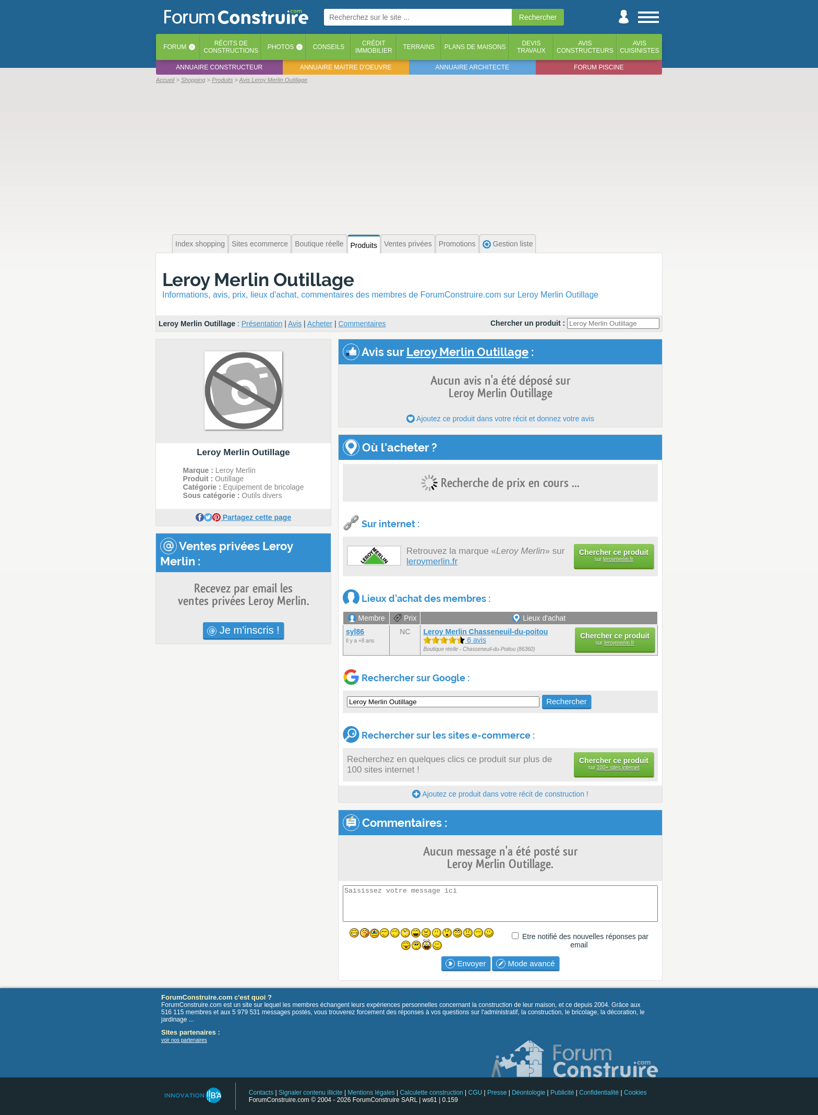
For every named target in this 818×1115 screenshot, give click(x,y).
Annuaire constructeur (219, 67)
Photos (281, 47)
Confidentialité (599, 1092)
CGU (475, 1092)
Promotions (457, 244)
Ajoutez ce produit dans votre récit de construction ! (500, 794)
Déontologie (528, 1092)
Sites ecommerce (260, 244)
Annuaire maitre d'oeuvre (346, 67)
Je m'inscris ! (243, 630)
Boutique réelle (319, 244)
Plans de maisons (475, 47)
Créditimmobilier (373, 47)
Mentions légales (371, 1092)
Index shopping (200, 244)
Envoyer (466, 963)
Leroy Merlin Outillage (258, 279)
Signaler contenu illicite (311, 1092)
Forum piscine (598, 67)
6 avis (454, 640)
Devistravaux (531, 47)
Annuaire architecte (472, 67)
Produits (364, 245)
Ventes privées (408, 244)
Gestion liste (508, 244)
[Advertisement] (409, 158)
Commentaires (362, 323)
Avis (295, 323)
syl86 (355, 631)
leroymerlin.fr (432, 561)
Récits (230, 47)
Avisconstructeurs (585, 47)
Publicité (562, 1092)
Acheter (319, 323)
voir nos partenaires (184, 1040)
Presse (497, 1092)
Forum (174, 47)
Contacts (261, 1092)
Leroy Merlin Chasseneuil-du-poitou (485, 631)
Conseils (329, 47)
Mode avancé (525, 963)
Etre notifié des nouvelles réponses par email (585, 940)
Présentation (262, 323)
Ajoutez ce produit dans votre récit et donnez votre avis (500, 418)
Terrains (419, 47)
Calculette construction (431, 1092)
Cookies (635, 1092)
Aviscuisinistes (639, 47)
